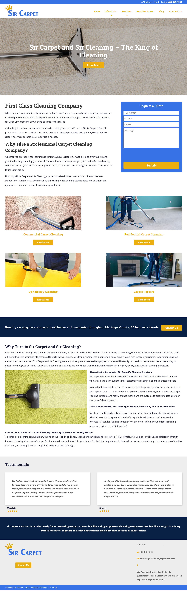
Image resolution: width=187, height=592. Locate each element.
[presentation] (144, 156)
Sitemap (53, 589)
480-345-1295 (175, 2)
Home (97, 11)
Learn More (93, 67)
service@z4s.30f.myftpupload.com (157, 560)
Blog (161, 11)
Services (126, 11)
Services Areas (145, 11)
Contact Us (175, 11)
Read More (43, 244)
